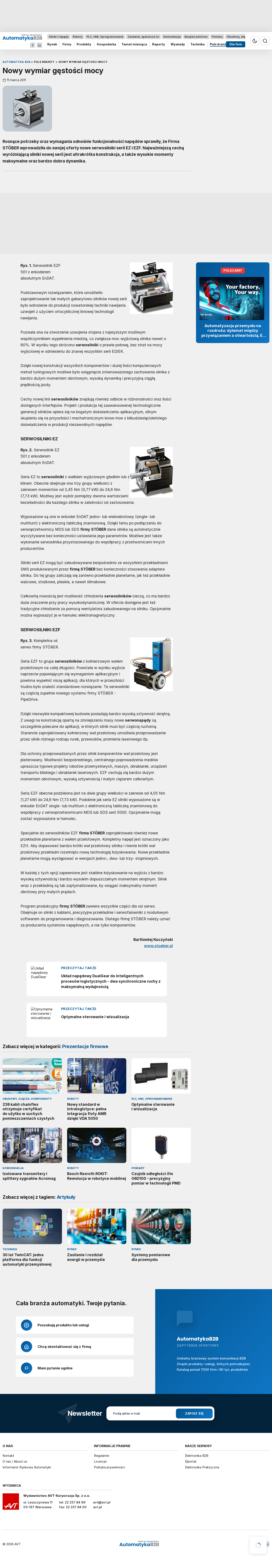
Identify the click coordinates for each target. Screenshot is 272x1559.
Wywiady (178, 44)
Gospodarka (106, 44)
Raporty (158, 44)
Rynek (52, 44)
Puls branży (219, 44)
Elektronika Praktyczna (202, 1467)
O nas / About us (15, 1461)
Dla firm (235, 44)
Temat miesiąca (134, 44)
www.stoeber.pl (158, 946)
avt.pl (97, 1507)
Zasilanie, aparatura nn (143, 36)
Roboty (77, 36)
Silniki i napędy (59, 36)
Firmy (66, 44)
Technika (197, 44)
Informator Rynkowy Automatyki (27, 1467)
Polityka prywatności (109, 1467)
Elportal (190, 1461)
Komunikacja (172, 36)
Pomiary (217, 36)
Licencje (100, 1461)
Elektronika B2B (196, 1456)
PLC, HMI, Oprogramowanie (105, 36)
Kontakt (8, 1456)
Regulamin (101, 1456)
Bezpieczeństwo (196, 36)
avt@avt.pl (101, 1502)
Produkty (84, 44)
